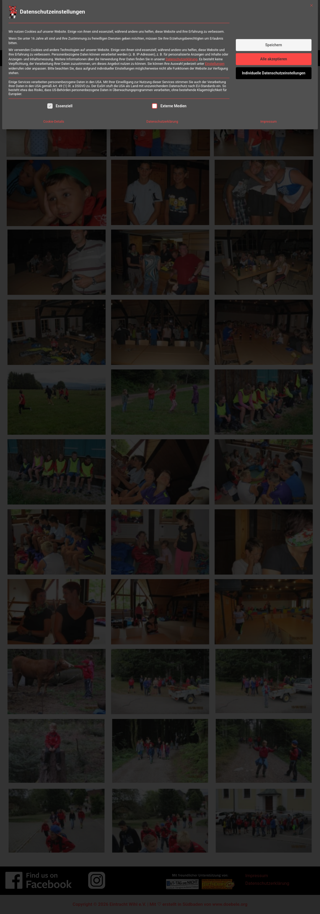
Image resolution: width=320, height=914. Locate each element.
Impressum (268, 87)
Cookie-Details (53, 87)
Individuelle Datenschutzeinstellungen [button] (273, 38)
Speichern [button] (273, 10)
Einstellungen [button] (214, 29)
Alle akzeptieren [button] (273, 24)
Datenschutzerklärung (181, 25)
